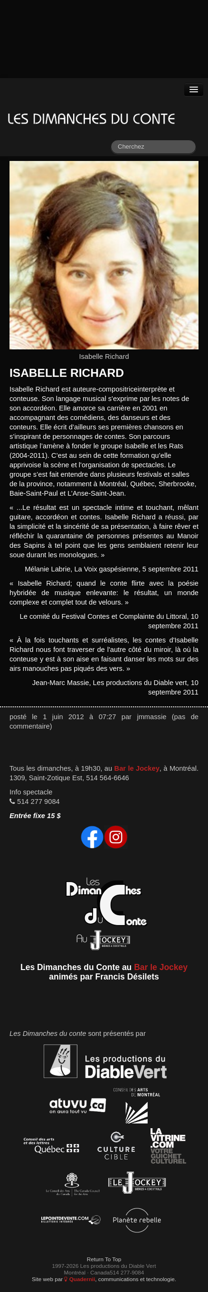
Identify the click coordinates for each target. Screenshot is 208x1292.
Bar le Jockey (137, 768)
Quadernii (79, 1279)
